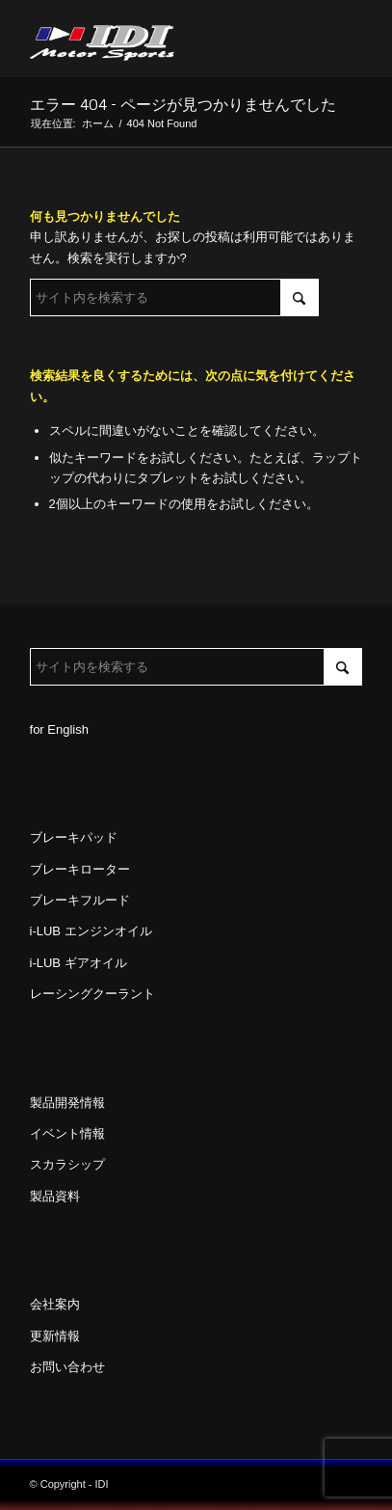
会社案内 (55, 1304)
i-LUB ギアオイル (78, 963)
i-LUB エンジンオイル (91, 931)
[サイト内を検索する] (174, 297)
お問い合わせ (67, 1367)
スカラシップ (67, 1164)
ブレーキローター (80, 869)
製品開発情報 (67, 1102)
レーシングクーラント (92, 993)
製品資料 (55, 1196)
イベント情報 (67, 1133)
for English (59, 729)
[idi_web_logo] (163, 38)
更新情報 (55, 1336)
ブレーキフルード (80, 900)
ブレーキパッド (74, 837)
